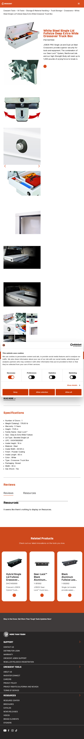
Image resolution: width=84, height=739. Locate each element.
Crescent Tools (9, 11)
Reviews (8, 493)
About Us (8, 672)
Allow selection (42, 392)
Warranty (8, 654)
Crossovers (68, 11)
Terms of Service (11, 690)
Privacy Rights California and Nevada (21, 687)
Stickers (7, 723)
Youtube (4, 730)
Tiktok (16, 730)
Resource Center (11, 700)
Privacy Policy (10, 683)
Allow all (68, 392)
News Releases (11, 712)
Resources (29, 493)
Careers (7, 679)
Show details (72, 385)
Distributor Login (12, 651)
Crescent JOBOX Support (15, 658)
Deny (15, 392)
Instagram (12, 730)
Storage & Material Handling (37, 11)
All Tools (20, 11)
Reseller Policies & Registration (19, 662)
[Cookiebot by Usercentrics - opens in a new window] (71, 345)
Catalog (7, 708)
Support (8, 642)
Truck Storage (56, 11)
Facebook (8, 730)
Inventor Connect (12, 676)
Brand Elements (11, 719)
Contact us (9, 647)
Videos (7, 715)
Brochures (9, 704)
